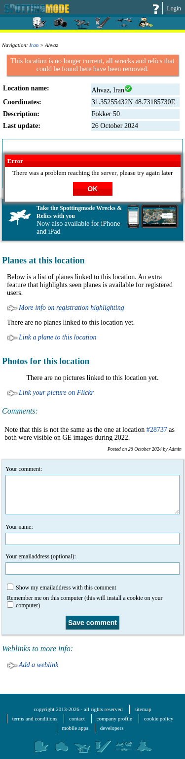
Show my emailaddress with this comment (61, 587)
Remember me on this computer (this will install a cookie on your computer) (85, 601)
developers (112, 728)
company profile (114, 718)
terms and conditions (35, 718)
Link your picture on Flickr (56, 392)
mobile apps (75, 728)
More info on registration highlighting (71, 307)
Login (174, 8)
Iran (33, 45)
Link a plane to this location (58, 337)
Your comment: (92, 489)
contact (77, 718)
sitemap (143, 709)
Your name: (92, 534)
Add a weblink (38, 665)
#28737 (157, 429)
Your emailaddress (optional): (92, 564)
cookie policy (159, 718)
